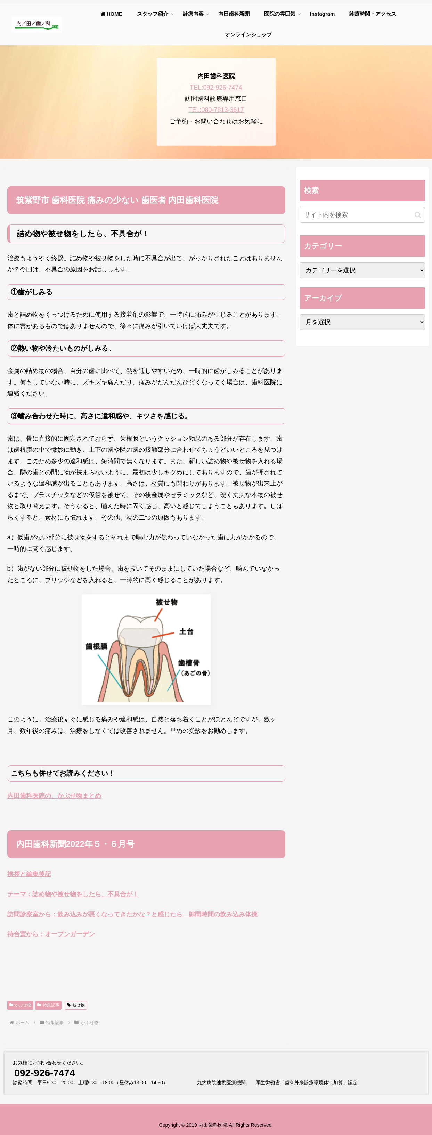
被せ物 (76, 1005)
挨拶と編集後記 (29, 874)
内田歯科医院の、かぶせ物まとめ (54, 795)
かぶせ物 (20, 1005)
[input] (362, 215)
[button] (418, 215)
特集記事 (48, 1005)
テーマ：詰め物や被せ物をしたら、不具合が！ (73, 894)
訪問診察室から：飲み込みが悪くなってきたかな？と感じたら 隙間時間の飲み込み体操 (132, 914)
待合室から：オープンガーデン (51, 934)
